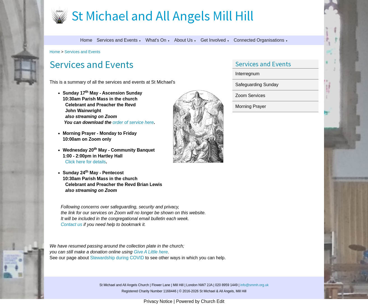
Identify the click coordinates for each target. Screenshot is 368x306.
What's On (156, 40)
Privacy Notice (158, 301)
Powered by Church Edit (200, 301)
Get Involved (213, 40)
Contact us (71, 224)
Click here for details (85, 161)
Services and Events (117, 40)
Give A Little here (151, 251)
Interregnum (247, 73)
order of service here (133, 122)
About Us (183, 40)
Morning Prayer (250, 106)
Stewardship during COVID (117, 257)
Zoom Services (250, 95)
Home (86, 40)
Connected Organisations (259, 40)
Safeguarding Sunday (256, 84)
